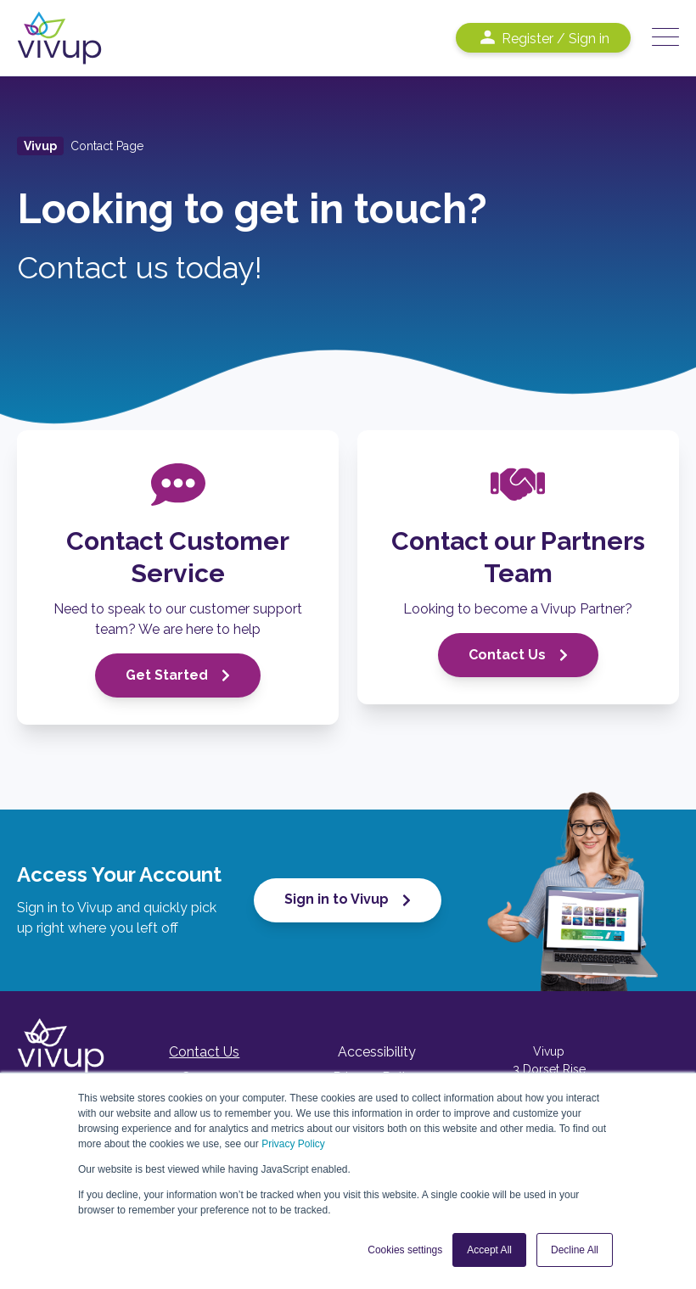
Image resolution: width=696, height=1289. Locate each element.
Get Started (178, 675)
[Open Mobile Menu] (665, 38)
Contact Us (518, 655)
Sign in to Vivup (347, 899)
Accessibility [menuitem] (377, 1052)
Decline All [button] (574, 1250)
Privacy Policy (293, 1144)
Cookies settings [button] (405, 1250)
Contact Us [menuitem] (204, 1052)
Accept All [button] (489, 1250)
